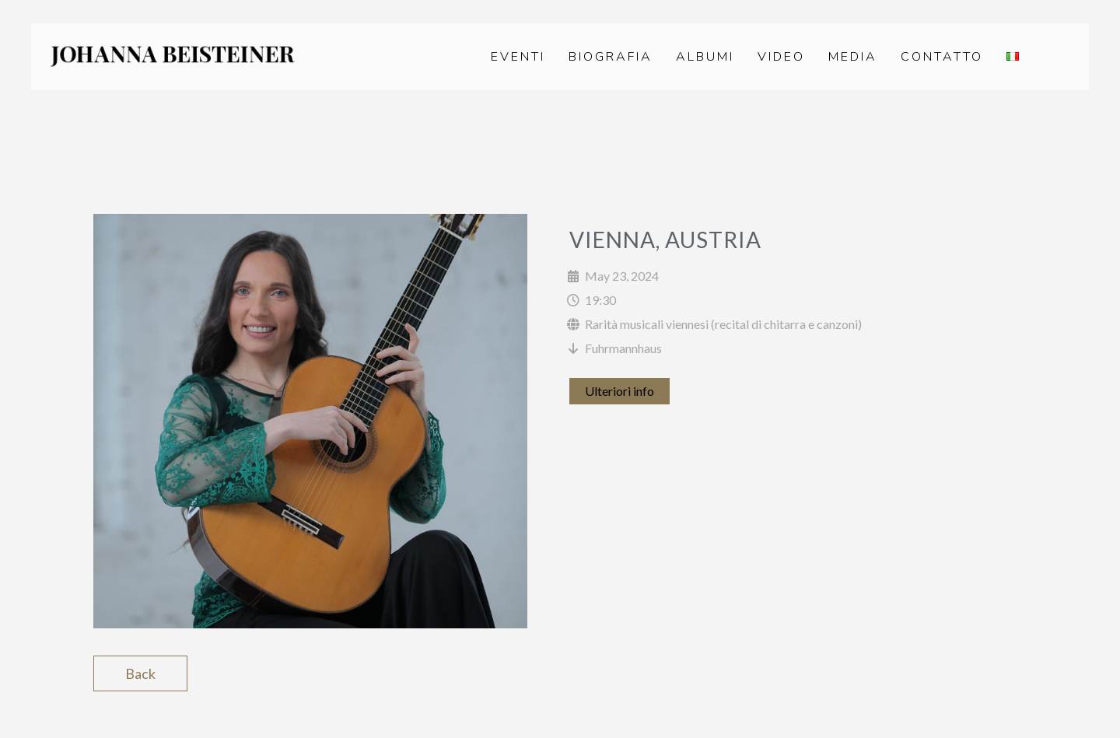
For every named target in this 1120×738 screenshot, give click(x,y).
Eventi (518, 56)
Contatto (942, 56)
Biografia (611, 56)
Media (852, 56)
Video (781, 56)
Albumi (705, 56)
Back (140, 673)
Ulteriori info (619, 390)
